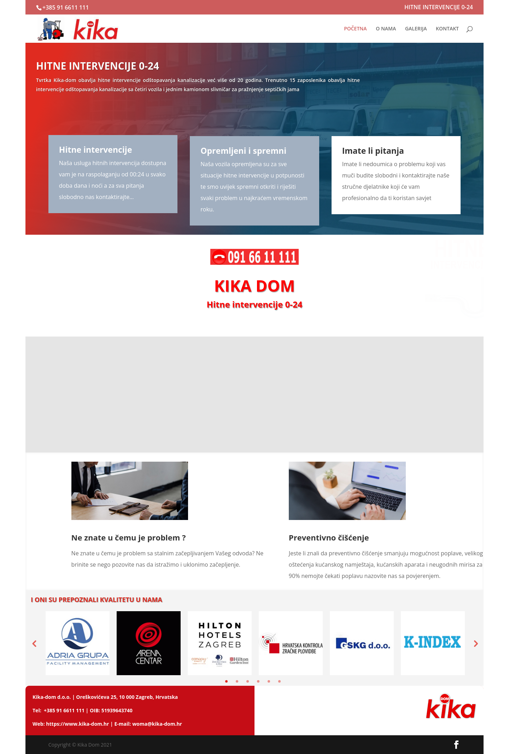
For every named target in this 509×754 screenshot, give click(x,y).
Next (475, 643)
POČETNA (355, 29)
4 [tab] (258, 681)
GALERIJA (416, 29)
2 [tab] (237, 681)
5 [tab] (269, 681)
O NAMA (386, 29)
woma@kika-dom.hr (157, 723)
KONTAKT (447, 29)
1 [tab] (226, 681)
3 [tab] (247, 681)
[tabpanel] (77, 643)
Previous (34, 643)
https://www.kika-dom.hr (77, 723)
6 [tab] (279, 681)
